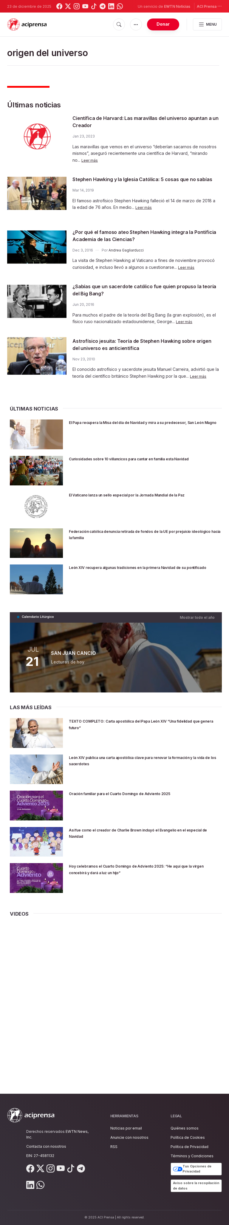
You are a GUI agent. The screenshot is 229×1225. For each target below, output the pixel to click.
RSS (113, 1146)
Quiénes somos (185, 1128)
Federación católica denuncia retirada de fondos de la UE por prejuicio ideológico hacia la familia (144, 535)
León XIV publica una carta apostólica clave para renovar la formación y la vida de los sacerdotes (143, 761)
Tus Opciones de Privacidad (192, 1169)
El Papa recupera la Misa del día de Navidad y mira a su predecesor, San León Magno (141, 427)
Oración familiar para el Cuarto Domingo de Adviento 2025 (145, 794)
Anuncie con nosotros (129, 1137)
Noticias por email (126, 1128)
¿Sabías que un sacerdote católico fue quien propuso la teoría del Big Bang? (135, 291)
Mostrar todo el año (199, 618)
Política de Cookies (188, 1137)
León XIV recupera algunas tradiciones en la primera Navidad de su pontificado (137, 572)
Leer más (90, 160)
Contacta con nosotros (46, 1146)
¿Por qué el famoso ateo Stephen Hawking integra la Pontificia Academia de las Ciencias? (142, 237)
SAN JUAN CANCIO (73, 654)
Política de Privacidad (189, 1146)
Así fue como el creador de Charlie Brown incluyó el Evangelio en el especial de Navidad (136, 833)
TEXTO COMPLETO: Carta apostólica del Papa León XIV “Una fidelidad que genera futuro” (140, 724)
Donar (163, 24)
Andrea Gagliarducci (126, 251)
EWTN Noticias (177, 6)
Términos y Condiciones (192, 1156)
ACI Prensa (209, 6)
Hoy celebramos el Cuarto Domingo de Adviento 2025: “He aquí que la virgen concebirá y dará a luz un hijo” (145, 869)
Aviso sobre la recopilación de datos (196, 1185)
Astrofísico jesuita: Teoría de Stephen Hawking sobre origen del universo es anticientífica (138, 346)
